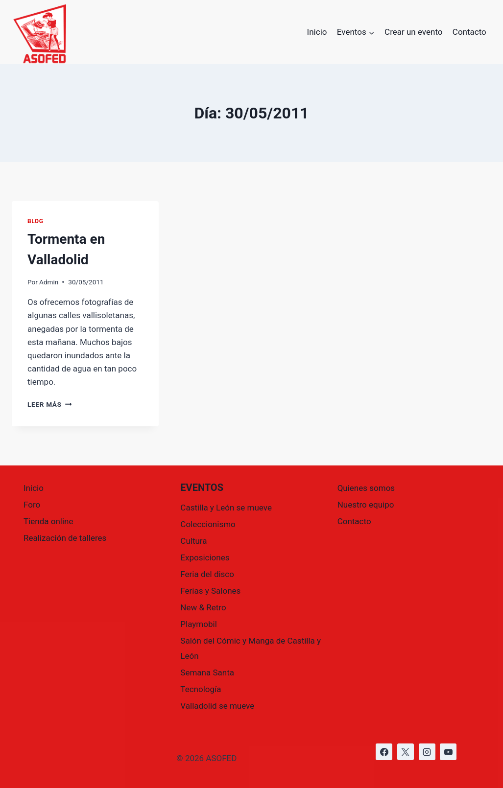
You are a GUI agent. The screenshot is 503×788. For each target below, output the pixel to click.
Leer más (49, 404)
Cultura (193, 541)
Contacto (469, 32)
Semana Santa (207, 672)
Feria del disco (207, 574)
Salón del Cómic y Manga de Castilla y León (250, 648)
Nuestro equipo (365, 505)
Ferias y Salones (210, 591)
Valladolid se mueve (217, 706)
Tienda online (48, 521)
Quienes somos (366, 488)
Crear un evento (413, 32)
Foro (32, 505)
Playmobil (198, 624)
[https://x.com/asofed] (405, 751)
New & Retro (203, 607)
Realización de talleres (65, 538)
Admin (48, 282)
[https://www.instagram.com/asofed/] (427, 751)
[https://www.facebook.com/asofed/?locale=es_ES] (384, 751)
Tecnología (200, 689)
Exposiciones (204, 557)
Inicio (317, 32)
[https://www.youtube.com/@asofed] (448, 751)
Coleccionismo (207, 524)
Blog (35, 221)
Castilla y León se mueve (226, 507)
